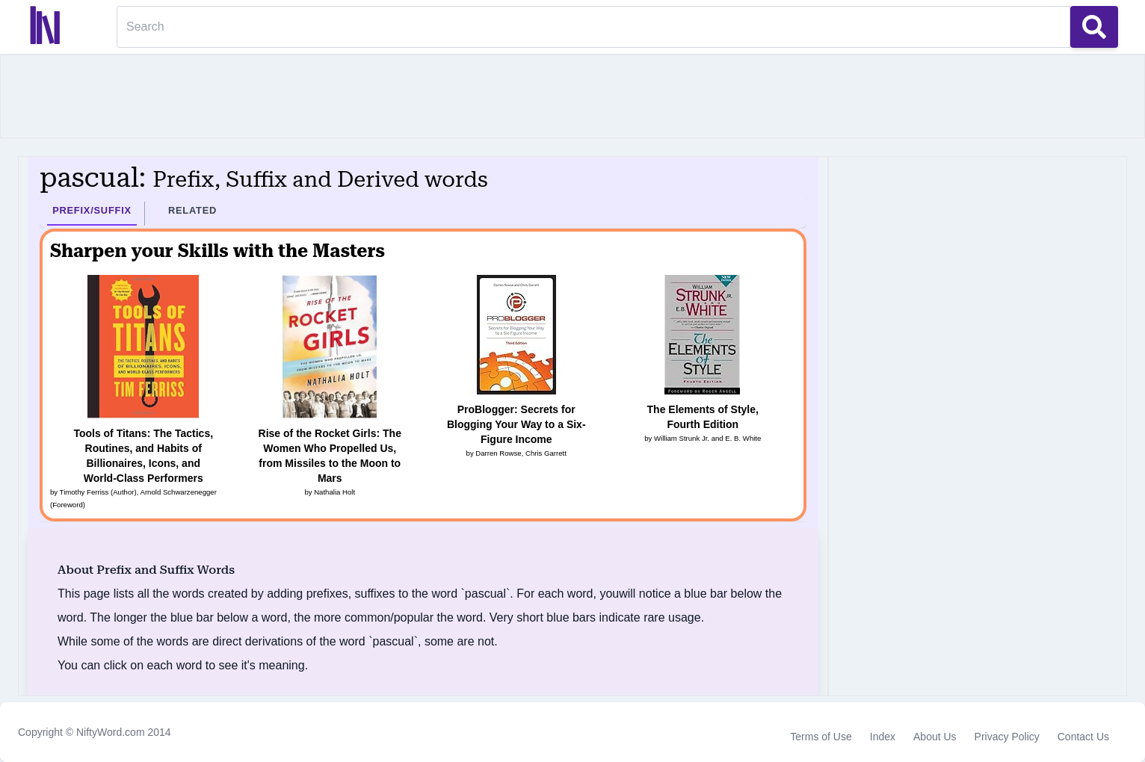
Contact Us (1083, 737)
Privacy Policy (1007, 737)
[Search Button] (1094, 27)
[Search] (593, 27)
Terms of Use (820, 737)
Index (882, 737)
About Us (935, 737)
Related (192, 210)
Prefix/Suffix (92, 210)
